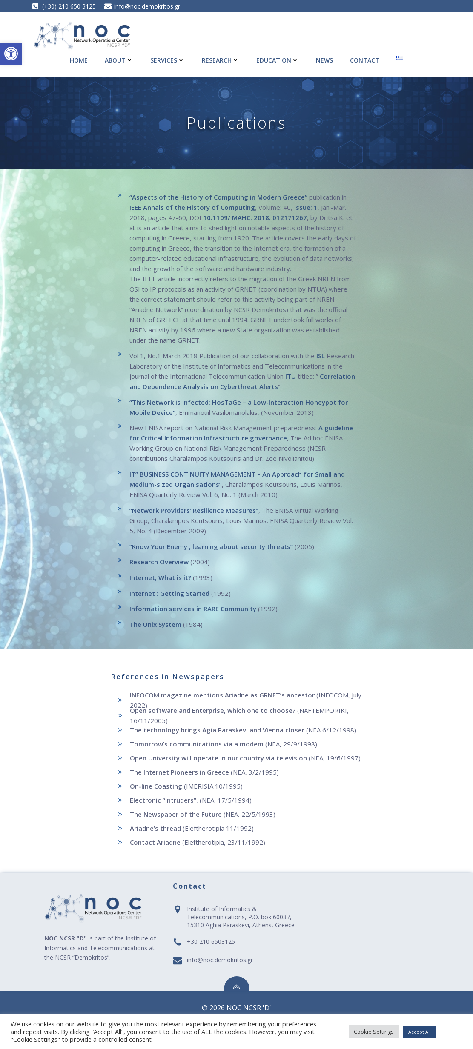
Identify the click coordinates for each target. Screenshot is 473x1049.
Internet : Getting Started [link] (170, 597)
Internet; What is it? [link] (161, 581)
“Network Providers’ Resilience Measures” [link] (194, 512)
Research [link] (220, 59)
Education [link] (277, 59)
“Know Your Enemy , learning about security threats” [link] (212, 549)
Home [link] (79, 59)
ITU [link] (291, 376)
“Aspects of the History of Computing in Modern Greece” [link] (219, 196)
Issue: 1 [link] (306, 207)
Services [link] (167, 59)
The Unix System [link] (156, 630)
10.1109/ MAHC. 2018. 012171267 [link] (256, 217)
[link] (11, 54)
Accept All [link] (419, 1032)
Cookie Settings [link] (374, 1031)
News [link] (324, 59)
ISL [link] (321, 356)
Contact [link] (364, 59)
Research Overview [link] (159, 565)
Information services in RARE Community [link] (193, 613)
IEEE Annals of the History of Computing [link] (193, 207)
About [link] (119, 59)
